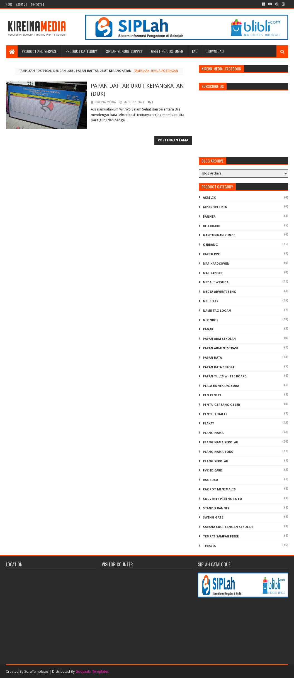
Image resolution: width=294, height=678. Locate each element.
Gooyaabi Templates (92, 671)
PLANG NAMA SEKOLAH (220, 442)
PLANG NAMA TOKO (218, 452)
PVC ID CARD (212, 470)
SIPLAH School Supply (124, 51)
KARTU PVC (211, 254)
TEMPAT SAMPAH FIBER (221, 536)
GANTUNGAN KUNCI (219, 235)
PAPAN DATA (212, 358)
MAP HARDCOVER (216, 264)
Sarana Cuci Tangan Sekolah (228, 527)
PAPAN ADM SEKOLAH (219, 339)
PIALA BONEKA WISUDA (221, 386)
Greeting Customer (167, 51)
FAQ (195, 51)
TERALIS (209, 546)
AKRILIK (209, 198)
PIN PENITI (212, 395)
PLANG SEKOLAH (215, 461)
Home (9, 4)
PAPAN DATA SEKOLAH (220, 367)
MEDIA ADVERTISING (219, 292)
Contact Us (37, 4)
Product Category (81, 51)
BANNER (209, 216)
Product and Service (39, 51)
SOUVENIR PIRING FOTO (222, 499)
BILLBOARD (211, 226)
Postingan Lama (173, 140)
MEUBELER (210, 301)
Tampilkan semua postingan (156, 71)
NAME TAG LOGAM (217, 311)
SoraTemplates (36, 671)
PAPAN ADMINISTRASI (221, 348)
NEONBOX (210, 320)
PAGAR (208, 329)
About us (21, 4)
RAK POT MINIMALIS (219, 489)
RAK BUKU (210, 480)
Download (215, 51)
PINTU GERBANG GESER (221, 405)
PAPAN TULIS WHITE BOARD (225, 376)
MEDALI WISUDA (216, 282)
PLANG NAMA (213, 433)
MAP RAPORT (213, 273)
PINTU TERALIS (215, 414)
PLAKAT (208, 423)
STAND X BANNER (216, 508)
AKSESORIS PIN (215, 207)
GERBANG (210, 245)
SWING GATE (213, 517)
